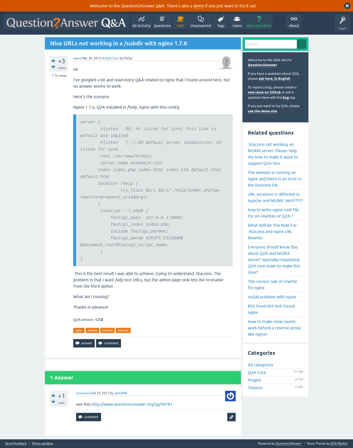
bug (286, 97)
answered (83, 393)
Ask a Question (259, 26)
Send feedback (16, 443)
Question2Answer (262, 65)
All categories (260, 364)
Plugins (254, 380)
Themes (255, 387)
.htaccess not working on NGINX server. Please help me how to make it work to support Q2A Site (273, 154)
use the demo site (262, 111)
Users (237, 26)
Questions (162, 26)
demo (198, 5)
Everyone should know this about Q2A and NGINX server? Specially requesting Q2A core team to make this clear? (274, 260)
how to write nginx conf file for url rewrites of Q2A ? (273, 212)
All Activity (141, 26)
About (294, 26)
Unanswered (200, 26)
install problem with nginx (272, 296)
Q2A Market (339, 443)
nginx (78, 330)
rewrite (92, 330)
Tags (220, 26)
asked (77, 58)
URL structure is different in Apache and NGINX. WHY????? (275, 197)
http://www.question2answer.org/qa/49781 (132, 404)
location (107, 330)
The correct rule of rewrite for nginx (272, 284)
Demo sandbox (42, 443)
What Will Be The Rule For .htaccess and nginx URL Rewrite (272, 231)
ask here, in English (274, 79)
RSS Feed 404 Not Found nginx (271, 309)
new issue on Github (264, 92)
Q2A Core (112, 58)
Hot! (180, 26)
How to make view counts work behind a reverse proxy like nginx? (274, 327)
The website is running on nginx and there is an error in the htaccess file (275, 178)
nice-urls (123, 330)
